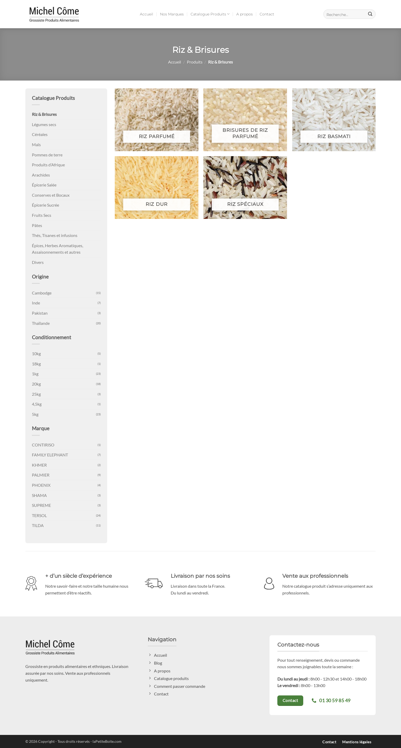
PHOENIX (41, 485)
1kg (35, 373)
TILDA (38, 525)
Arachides (41, 174)
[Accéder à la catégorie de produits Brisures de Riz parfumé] (245, 119)
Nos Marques (172, 14)
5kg (35, 414)
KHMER (39, 464)
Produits (195, 61)
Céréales (40, 134)
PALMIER (40, 474)
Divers (38, 262)
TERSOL (39, 515)
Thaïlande (41, 323)
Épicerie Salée (44, 184)
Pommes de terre (47, 154)
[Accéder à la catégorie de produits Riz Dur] (156, 187)
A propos (244, 14)
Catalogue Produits (210, 14)
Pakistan (40, 312)
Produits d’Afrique (48, 164)
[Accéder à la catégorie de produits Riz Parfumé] (156, 119)
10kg (36, 353)
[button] (349, 14)
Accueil (146, 14)
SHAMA (39, 495)
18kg (36, 363)
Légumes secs (44, 124)
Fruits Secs (41, 215)
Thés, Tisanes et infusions (54, 235)
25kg (36, 394)
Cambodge (41, 292)
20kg (36, 383)
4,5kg (37, 403)
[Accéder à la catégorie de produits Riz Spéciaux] (245, 187)
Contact (267, 14)
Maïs (36, 144)
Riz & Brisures (44, 114)
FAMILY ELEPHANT (50, 454)
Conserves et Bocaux (51, 194)
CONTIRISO (43, 444)
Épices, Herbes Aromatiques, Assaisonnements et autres (57, 249)
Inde (36, 302)
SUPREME (41, 505)
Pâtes (37, 225)
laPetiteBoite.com (107, 741)
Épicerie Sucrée (45, 204)
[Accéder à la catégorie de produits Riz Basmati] (334, 119)
